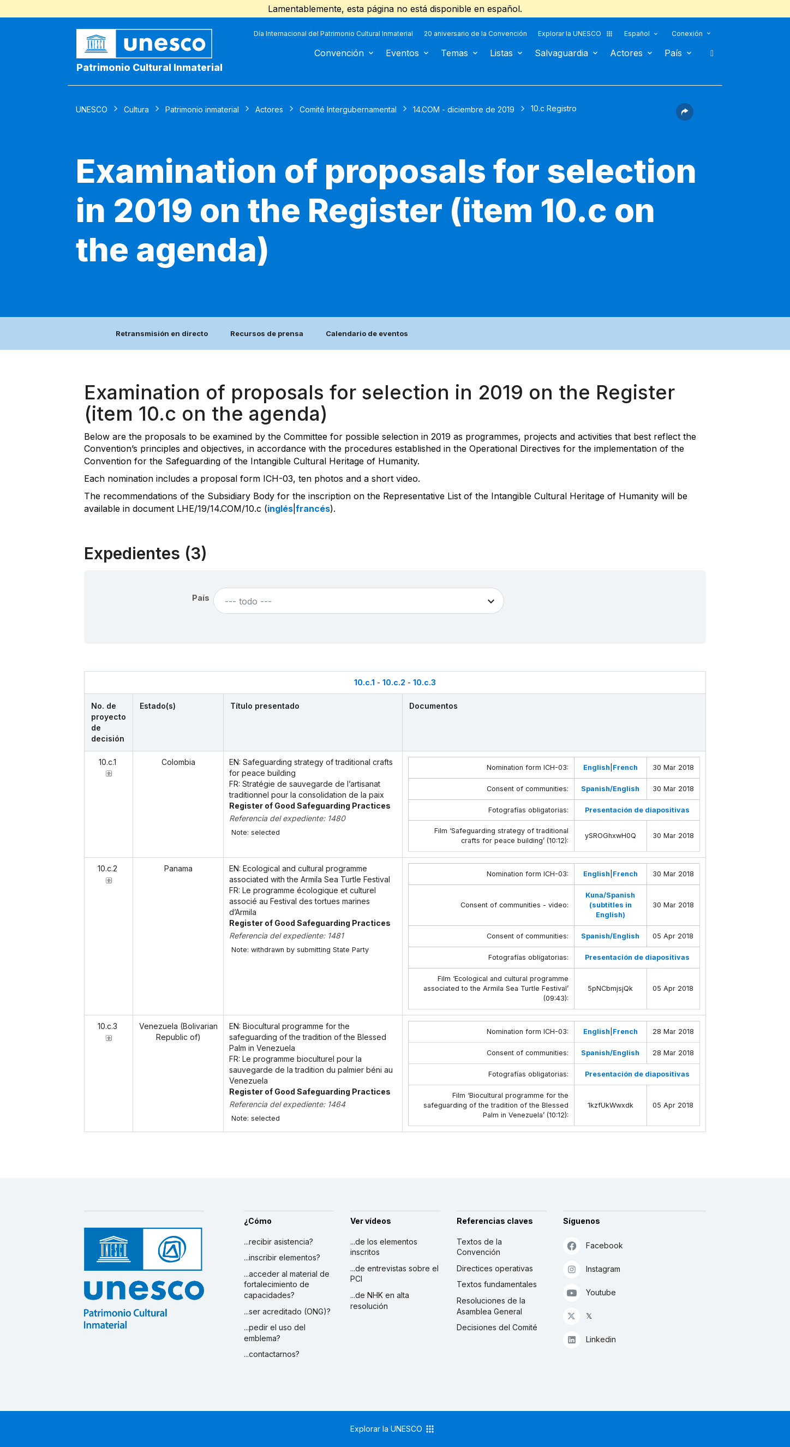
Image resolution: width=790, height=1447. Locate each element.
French (625, 767)
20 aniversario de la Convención (475, 33)
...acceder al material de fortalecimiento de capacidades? (287, 1284)
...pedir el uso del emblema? (275, 1333)
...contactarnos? (272, 1354)
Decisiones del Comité (497, 1327)
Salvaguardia (561, 52)
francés (313, 508)
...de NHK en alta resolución (379, 1300)
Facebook (593, 1245)
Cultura (136, 109)
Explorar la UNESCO (575, 33)
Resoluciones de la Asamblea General (491, 1306)
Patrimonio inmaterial (202, 109)
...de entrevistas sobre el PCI (394, 1274)
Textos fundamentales (497, 1284)
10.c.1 (364, 682)
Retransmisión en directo (162, 333)
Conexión (687, 33)
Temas (454, 52)
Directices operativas (495, 1268)
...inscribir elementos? (282, 1257)
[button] (684, 117)
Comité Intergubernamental (348, 109)
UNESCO (91, 109)
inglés (280, 508)
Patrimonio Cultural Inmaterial (149, 67)
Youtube (589, 1292)
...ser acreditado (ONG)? (287, 1311)
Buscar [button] (709, 52)
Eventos (402, 52)
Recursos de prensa (266, 333)
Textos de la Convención (479, 1247)
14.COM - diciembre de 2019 (463, 109)
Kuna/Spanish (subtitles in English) (610, 905)
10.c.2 (393, 682)
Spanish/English (610, 789)
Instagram (591, 1268)
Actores (626, 52)
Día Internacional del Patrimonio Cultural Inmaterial (333, 33)
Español (637, 33)
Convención (339, 52)
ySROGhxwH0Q (610, 836)
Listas (501, 52)
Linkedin (589, 1339)
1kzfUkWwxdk (610, 1105)
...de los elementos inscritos (383, 1247)
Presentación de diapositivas (637, 810)
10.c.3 (424, 682)
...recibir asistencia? (278, 1241)
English (596, 767)
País (673, 52)
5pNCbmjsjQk (610, 988)
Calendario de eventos (367, 333)
